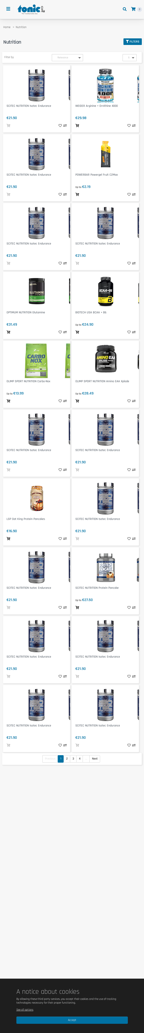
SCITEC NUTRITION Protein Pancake (97, 588)
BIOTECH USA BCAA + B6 (90, 312)
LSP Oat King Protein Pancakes (26, 519)
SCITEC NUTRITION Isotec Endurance (29, 106)
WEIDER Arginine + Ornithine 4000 (96, 106)
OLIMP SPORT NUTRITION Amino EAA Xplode (102, 381)
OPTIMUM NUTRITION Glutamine (26, 312)
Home (6, 27)
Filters (132, 42)
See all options (24, 1010)
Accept (72, 1020)
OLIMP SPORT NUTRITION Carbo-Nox (28, 381)
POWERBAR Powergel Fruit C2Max (96, 175)
